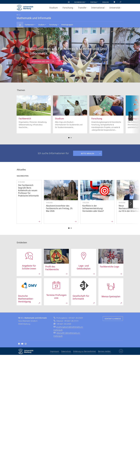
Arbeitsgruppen (67, 24)
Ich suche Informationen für (53, 153)
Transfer (83, 7)
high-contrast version (113, 2)
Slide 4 (71, 137)
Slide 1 (68, 137)
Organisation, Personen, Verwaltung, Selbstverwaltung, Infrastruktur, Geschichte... (34, 111)
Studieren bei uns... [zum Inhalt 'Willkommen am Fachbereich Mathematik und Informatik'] (43, 61)
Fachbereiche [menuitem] (80, 2)
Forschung (69, 7)
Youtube (22, 344)
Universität (116, 7)
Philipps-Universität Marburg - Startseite (27, 7)
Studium (55, 7)
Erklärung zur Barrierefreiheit (84, 351)
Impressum (55, 351)
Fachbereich (30, 24)
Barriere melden (104, 351)
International (99, 7)
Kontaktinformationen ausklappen (120, 351)
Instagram (26, 344)
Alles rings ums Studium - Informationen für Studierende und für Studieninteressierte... (70, 111)
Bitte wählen (83, 153)
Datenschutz (66, 351)
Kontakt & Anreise (113, 319)
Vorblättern (130, 115)
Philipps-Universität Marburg (27, 352)
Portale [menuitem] (94, 2)
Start (68, 2)
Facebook (19, 344)
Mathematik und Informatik (21, 25)
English (105, 2)
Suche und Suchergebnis (119, 2)
